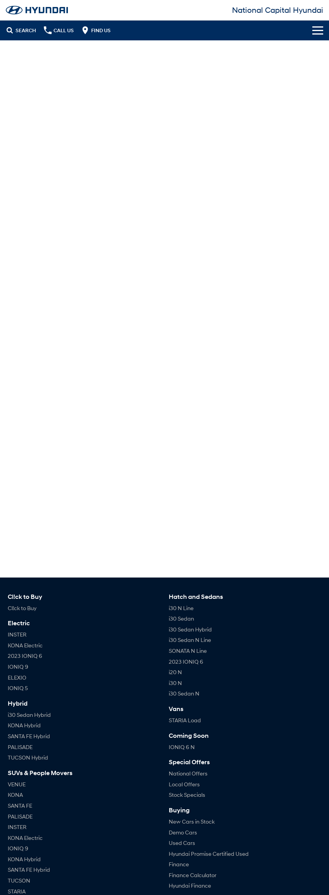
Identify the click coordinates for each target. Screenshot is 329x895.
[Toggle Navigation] (317, 30)
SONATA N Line (188, 650)
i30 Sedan (181, 618)
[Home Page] (37, 10)
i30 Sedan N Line (190, 640)
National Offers (188, 773)
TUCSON (19, 880)
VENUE (17, 784)
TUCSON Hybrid (28, 757)
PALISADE (20, 747)
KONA (15, 794)
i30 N (175, 683)
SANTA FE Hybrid (29, 736)
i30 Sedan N (184, 693)
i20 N (175, 672)
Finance (179, 864)
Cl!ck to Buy (22, 608)
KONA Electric (25, 645)
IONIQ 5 (18, 688)
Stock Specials (187, 794)
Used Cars (182, 842)
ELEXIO (17, 677)
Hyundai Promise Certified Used (209, 853)
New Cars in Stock (192, 821)
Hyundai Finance (190, 885)
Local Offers (184, 784)
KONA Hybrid (24, 725)
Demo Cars (183, 832)
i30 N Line (181, 608)
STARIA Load (185, 720)
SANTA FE (20, 805)
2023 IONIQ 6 (25, 655)
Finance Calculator (192, 875)
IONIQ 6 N (182, 747)
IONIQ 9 (18, 666)
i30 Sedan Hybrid (29, 714)
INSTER (17, 634)
